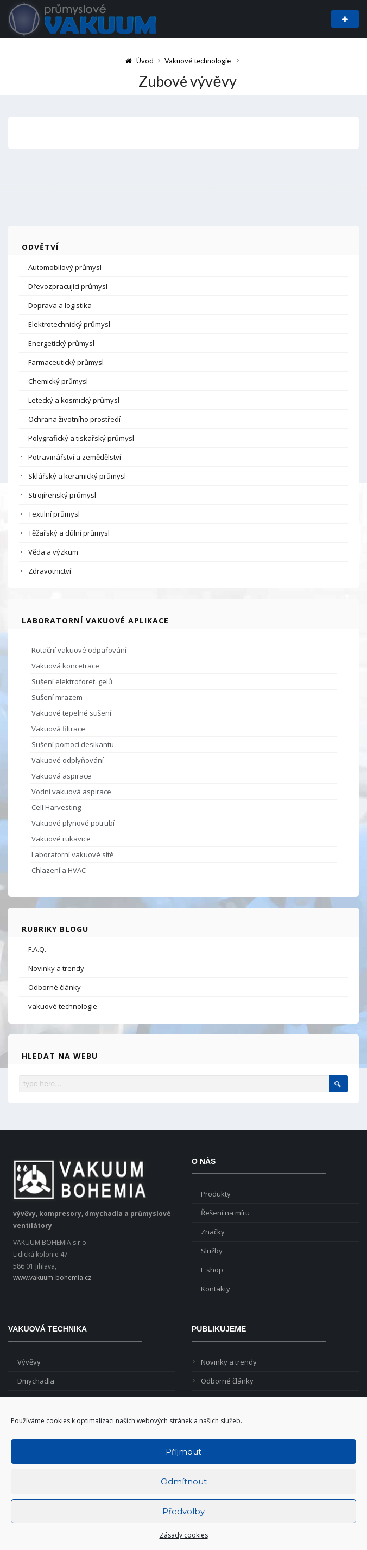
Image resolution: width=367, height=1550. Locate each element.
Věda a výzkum (53, 552)
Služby (212, 1251)
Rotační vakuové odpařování (78, 650)
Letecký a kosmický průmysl (73, 400)
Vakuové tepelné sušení (71, 713)
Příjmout (183, 1451)
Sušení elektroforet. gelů (71, 681)
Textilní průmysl (54, 514)
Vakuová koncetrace (65, 666)
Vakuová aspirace (61, 776)
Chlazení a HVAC (58, 870)
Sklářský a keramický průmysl (77, 476)
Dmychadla (35, 1381)
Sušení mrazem (57, 697)
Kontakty (215, 1289)
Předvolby (183, 1511)
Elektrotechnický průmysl (69, 324)
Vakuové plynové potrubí (73, 823)
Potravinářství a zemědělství (74, 457)
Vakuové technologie (197, 60)
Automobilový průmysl (65, 267)
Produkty (216, 1194)
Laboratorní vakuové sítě (72, 854)
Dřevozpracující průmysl (67, 286)
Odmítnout (184, 1481)
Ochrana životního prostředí (74, 419)
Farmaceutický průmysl (66, 362)
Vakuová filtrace (58, 729)
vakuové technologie (62, 1006)
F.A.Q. (37, 949)
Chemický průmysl (58, 381)
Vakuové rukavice (61, 839)
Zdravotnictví (49, 571)
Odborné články (54, 987)
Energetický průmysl (61, 343)
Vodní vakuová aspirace (71, 791)
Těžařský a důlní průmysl (69, 533)
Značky (213, 1232)
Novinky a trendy (56, 968)
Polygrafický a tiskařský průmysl (81, 438)
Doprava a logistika (60, 305)
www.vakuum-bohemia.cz (52, 1277)
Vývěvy (29, 1362)
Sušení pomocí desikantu (72, 744)
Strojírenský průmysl (62, 495)
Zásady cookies (184, 1535)
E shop (212, 1270)
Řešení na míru (225, 1213)
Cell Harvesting (56, 807)
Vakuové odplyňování (67, 760)
